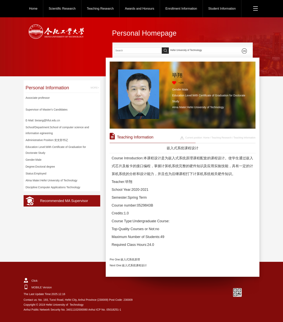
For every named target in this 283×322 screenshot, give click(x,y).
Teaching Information (244, 137)
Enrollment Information (181, 8)
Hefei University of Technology (186, 50)
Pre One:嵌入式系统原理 (125, 259)
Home (33, 8)
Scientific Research (62, 8)
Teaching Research (100, 8)
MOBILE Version (41, 287)
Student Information (222, 8)
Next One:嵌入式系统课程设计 (128, 265)
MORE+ (95, 87)
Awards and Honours (139, 8)
